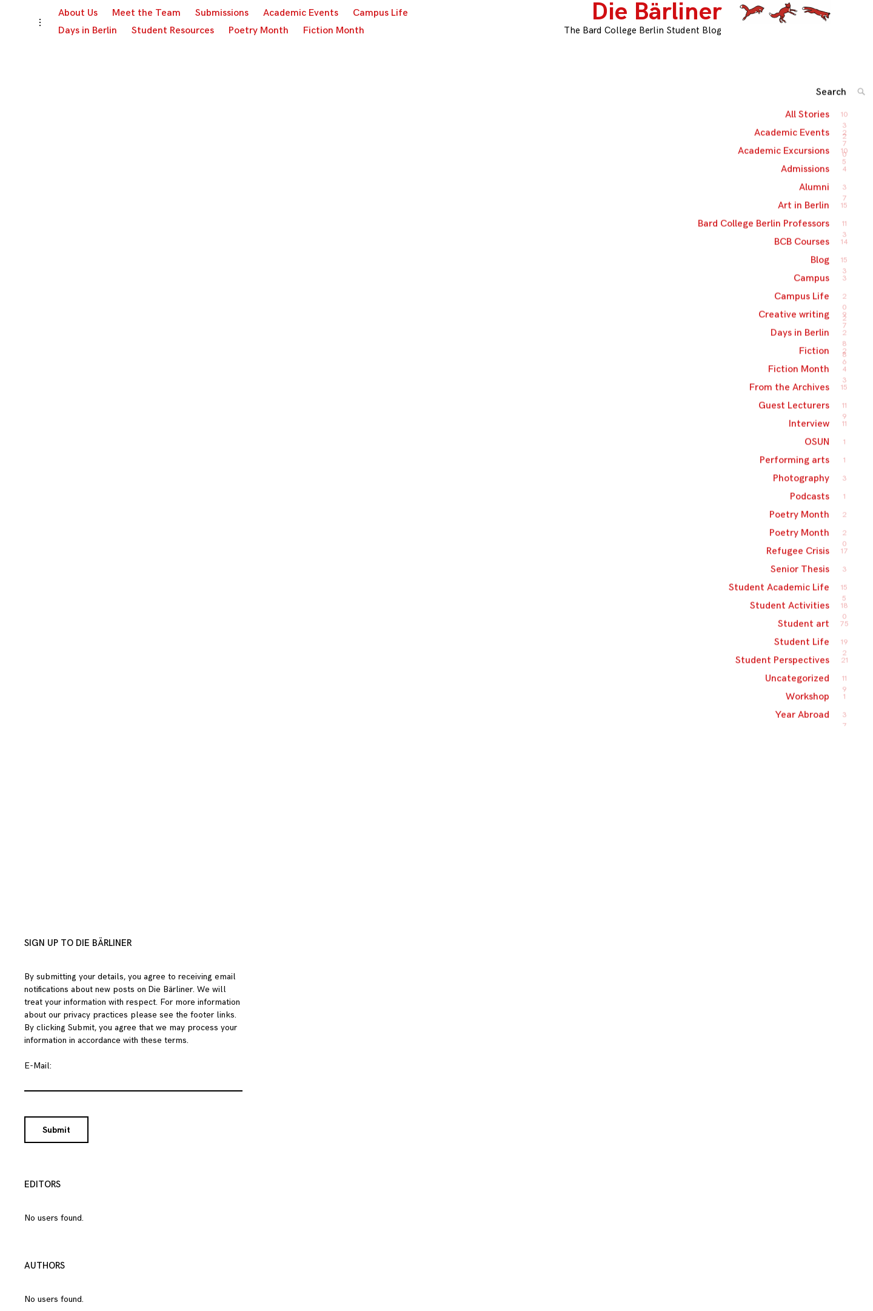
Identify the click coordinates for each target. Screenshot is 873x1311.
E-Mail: (38, 1078)
